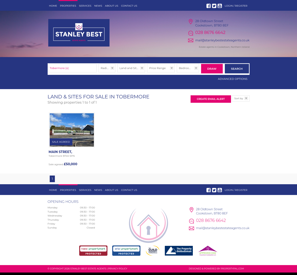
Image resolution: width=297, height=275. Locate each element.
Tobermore (59, 71)
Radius (105, 71)
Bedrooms (186, 71)
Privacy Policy (117, 271)
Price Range (157, 71)
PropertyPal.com (232, 271)
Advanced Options (233, 81)
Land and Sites (129, 71)
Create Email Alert (211, 101)
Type (117, 75)
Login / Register (236, 5)
